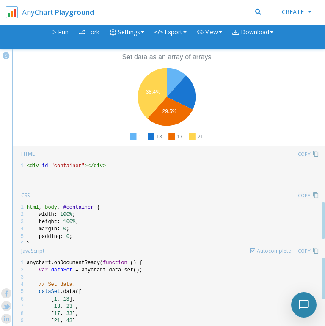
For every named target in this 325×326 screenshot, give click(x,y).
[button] (209, 37)
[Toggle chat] (304, 305)
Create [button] (296, 12)
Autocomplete (274, 250)
